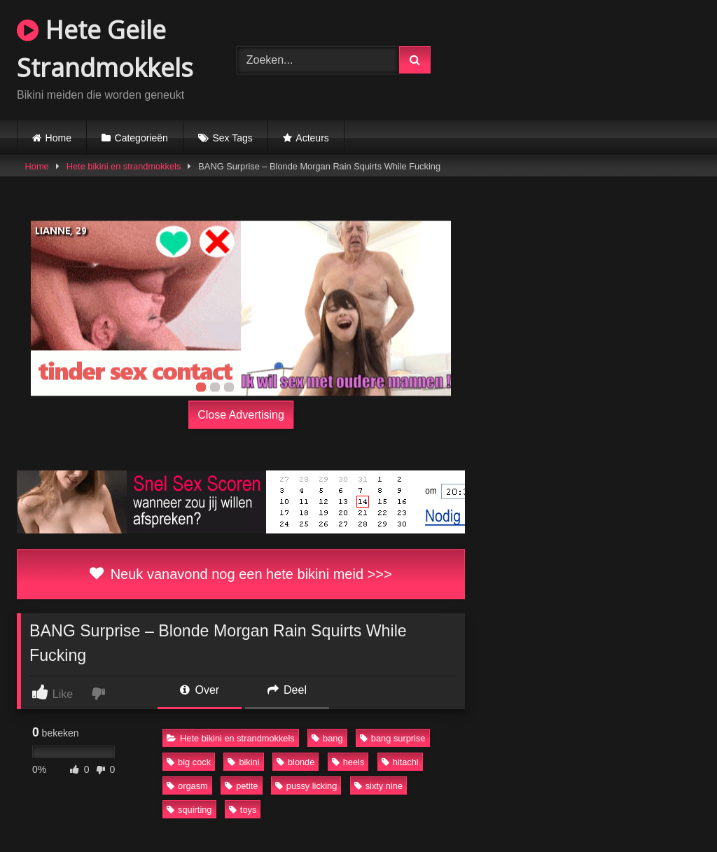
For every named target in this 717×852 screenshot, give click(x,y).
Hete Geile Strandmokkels (105, 49)
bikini (243, 762)
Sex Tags (232, 138)
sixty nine (378, 786)
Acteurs (311, 138)
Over (199, 690)
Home (58, 138)
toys (242, 809)
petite (241, 786)
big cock (189, 762)
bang (327, 738)
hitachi (400, 762)
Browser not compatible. (584, 58)
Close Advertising (240, 415)
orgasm (187, 786)
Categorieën (141, 138)
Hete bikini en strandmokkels (124, 166)
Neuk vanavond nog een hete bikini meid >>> (240, 574)
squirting (189, 809)
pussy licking (306, 786)
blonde (295, 762)
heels (348, 762)
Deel (287, 690)
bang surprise (393, 738)
